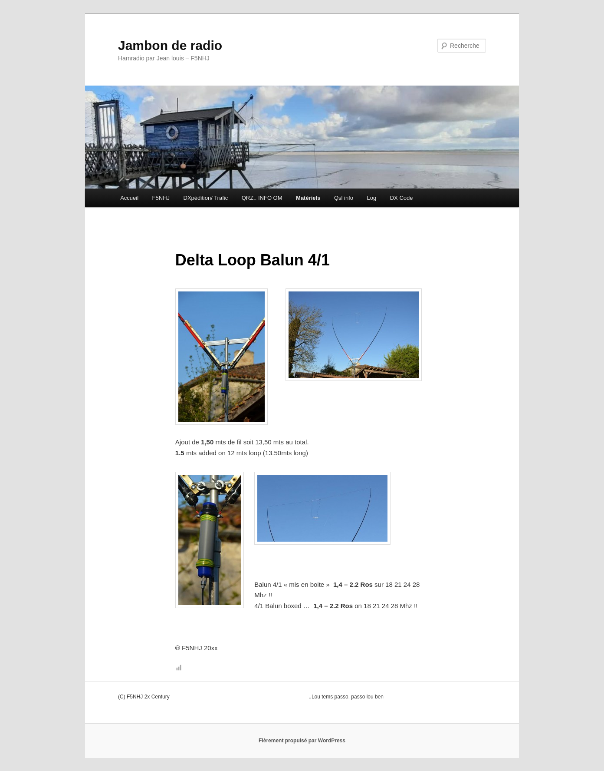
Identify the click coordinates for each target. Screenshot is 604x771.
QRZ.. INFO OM (262, 198)
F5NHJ (161, 198)
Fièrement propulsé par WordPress (302, 741)
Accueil (129, 198)
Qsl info (343, 198)
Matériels (308, 198)
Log (372, 198)
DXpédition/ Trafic (206, 198)
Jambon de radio (170, 45)
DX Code (401, 198)
